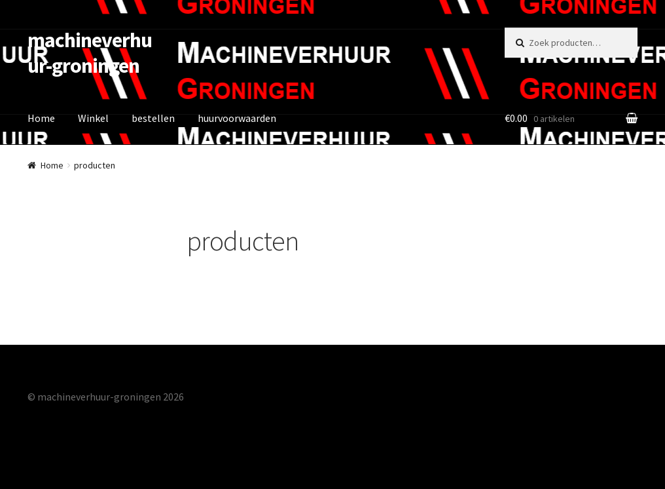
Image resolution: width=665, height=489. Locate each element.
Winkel (93, 118)
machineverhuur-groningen (89, 53)
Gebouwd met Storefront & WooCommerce (124, 413)
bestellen (153, 118)
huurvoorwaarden (237, 118)
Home (41, 118)
